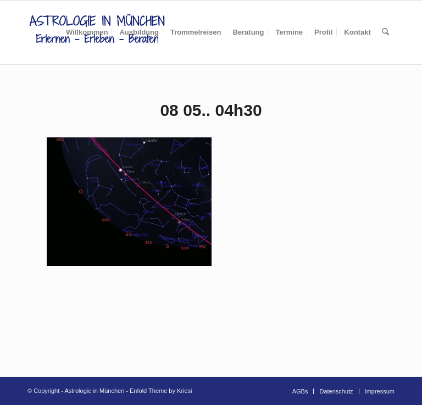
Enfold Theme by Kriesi (161, 390)
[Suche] (385, 32)
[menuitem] (86, 32)
